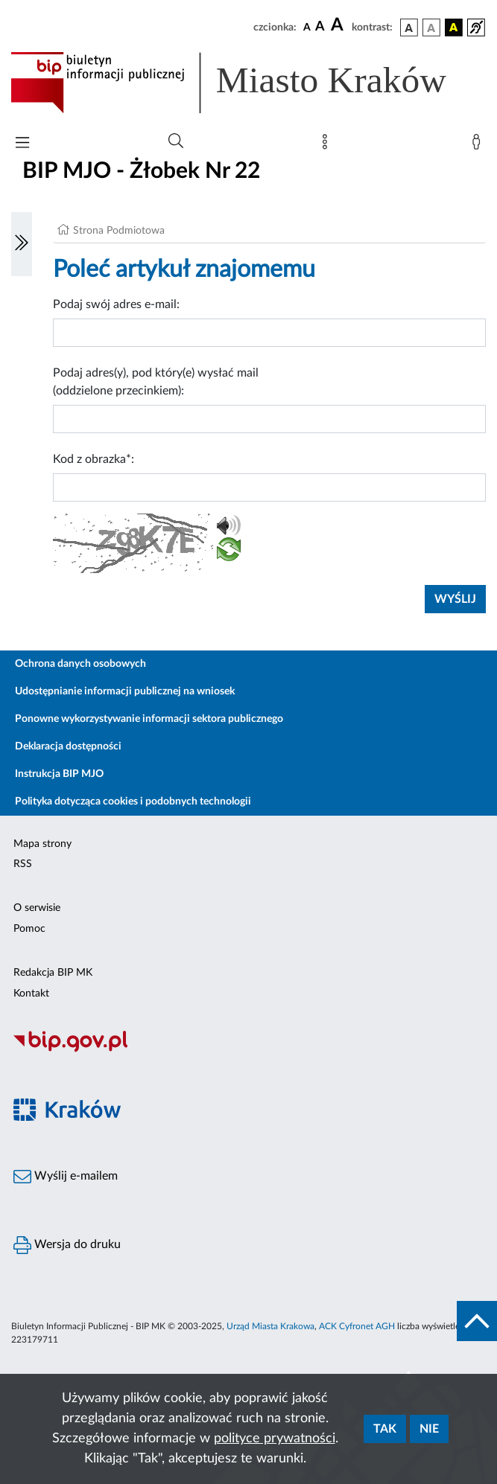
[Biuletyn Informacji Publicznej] (248, 1050)
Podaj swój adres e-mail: (116, 304)
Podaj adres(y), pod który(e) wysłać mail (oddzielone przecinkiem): (156, 382)
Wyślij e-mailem (65, 1177)
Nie (429, 1429)
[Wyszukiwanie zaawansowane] (175, 141)
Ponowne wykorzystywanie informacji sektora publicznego (149, 719)
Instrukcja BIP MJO (59, 774)
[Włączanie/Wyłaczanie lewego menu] (21, 244)
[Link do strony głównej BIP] (248, 82)
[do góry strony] (477, 1321)
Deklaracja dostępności (68, 746)
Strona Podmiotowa (119, 231)
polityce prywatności (274, 1438)
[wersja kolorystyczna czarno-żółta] (453, 27)
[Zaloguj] (479, 145)
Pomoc (29, 929)
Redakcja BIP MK (52, 973)
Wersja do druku (67, 1245)
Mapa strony (42, 844)
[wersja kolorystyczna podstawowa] (409, 27)
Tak (384, 1429)
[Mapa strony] (328, 145)
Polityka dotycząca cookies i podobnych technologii (133, 801)
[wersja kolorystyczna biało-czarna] (431, 27)
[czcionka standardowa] (307, 27)
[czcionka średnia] (320, 27)
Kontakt (31, 993)
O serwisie (36, 908)
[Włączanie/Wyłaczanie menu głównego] (22, 144)
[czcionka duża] (339, 25)
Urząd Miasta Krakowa (270, 1326)
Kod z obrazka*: (93, 459)
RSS (22, 864)
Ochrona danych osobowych (80, 664)
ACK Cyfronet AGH (357, 1326)
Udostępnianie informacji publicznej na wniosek (125, 691)
